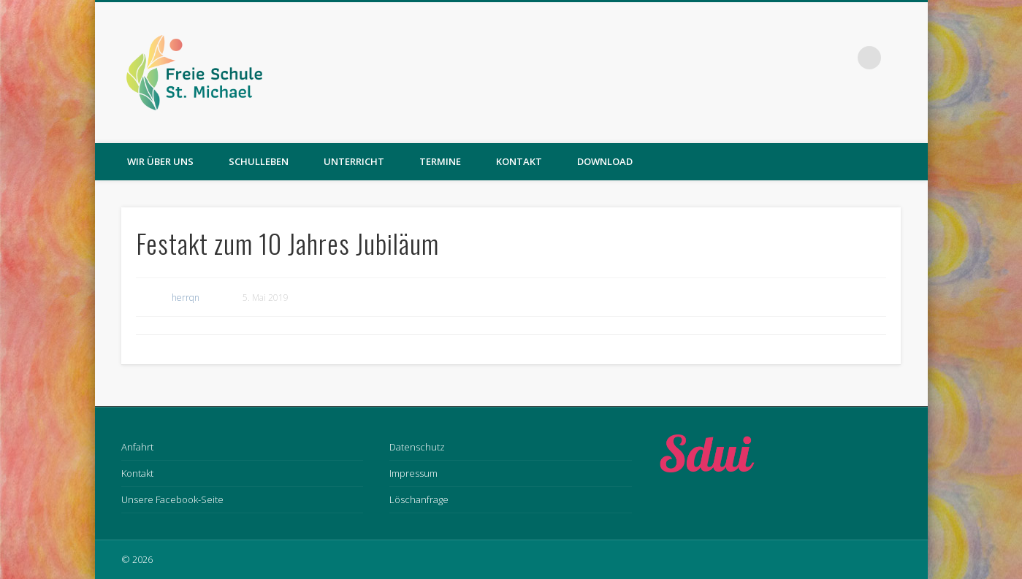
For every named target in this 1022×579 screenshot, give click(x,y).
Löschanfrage (419, 499)
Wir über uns (160, 161)
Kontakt (519, 161)
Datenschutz (417, 446)
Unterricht (354, 161)
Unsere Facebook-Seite (172, 499)
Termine (440, 161)
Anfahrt (137, 446)
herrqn (185, 297)
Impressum (413, 473)
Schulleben (259, 161)
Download (605, 161)
